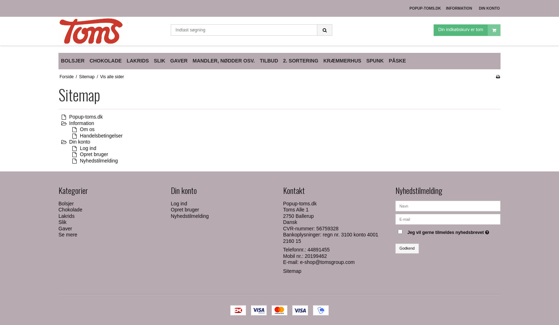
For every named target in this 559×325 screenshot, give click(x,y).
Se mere (67, 235)
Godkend (407, 248)
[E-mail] (448, 218)
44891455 (319, 249)
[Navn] (448, 205)
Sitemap (292, 271)
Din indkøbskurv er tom (469, 30)
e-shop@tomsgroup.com (327, 262)
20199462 (316, 256)
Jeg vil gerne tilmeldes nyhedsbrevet (449, 231)
